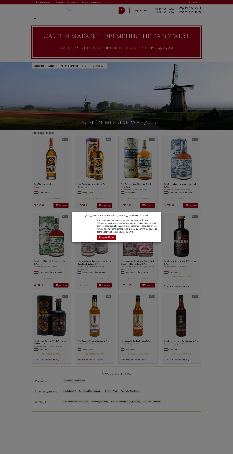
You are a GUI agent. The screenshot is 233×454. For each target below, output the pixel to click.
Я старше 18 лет (106, 237)
